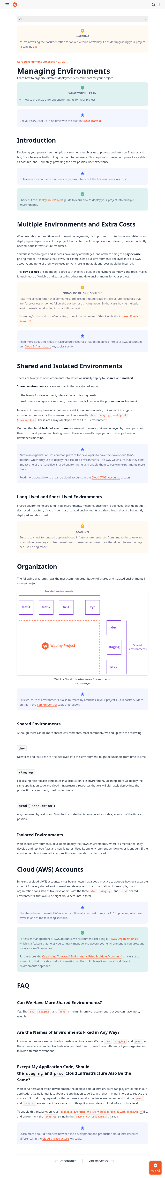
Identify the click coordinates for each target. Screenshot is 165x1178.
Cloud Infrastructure (38, 346)
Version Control (47, 704)
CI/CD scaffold (91, 121)
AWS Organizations (125, 939)
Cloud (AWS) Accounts (106, 477)
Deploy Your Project (50, 200)
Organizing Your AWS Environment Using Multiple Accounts (82, 956)
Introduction (65, 1161)
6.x (35, 47)
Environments (106, 179)
